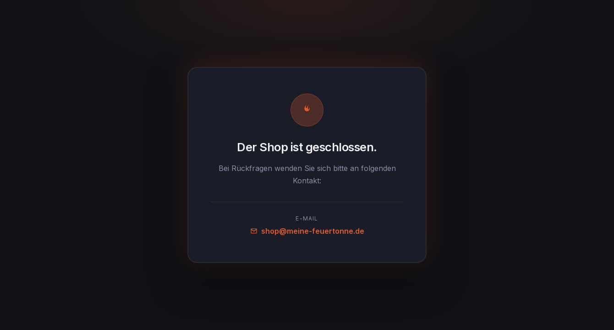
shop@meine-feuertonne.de (307, 231)
